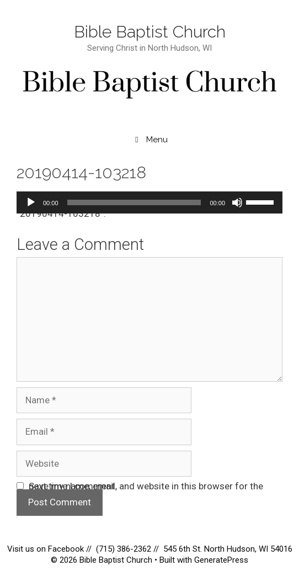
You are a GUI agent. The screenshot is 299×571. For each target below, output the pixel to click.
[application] (149, 202)
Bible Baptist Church (150, 31)
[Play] (30, 202)
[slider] (134, 202)
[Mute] (237, 202)
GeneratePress (221, 560)
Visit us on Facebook (46, 549)
